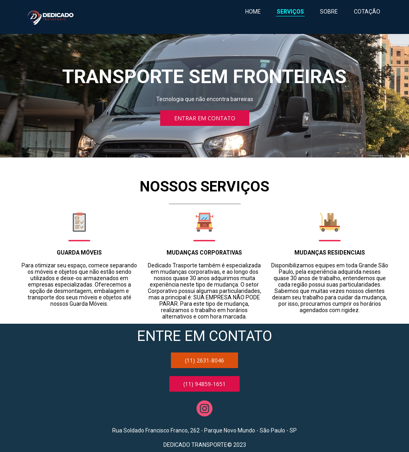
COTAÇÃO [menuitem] (367, 11)
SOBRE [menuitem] (329, 11)
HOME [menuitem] (253, 11)
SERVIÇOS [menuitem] (290, 11)
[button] (204, 118)
